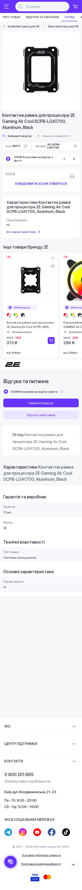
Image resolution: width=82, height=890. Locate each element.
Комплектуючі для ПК (24, 26)
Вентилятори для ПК (63, 26)
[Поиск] (45, 7)
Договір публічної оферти (41, 855)
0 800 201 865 (19, 774)
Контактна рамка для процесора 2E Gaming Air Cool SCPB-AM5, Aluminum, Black (30, 325)
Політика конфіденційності (41, 864)
